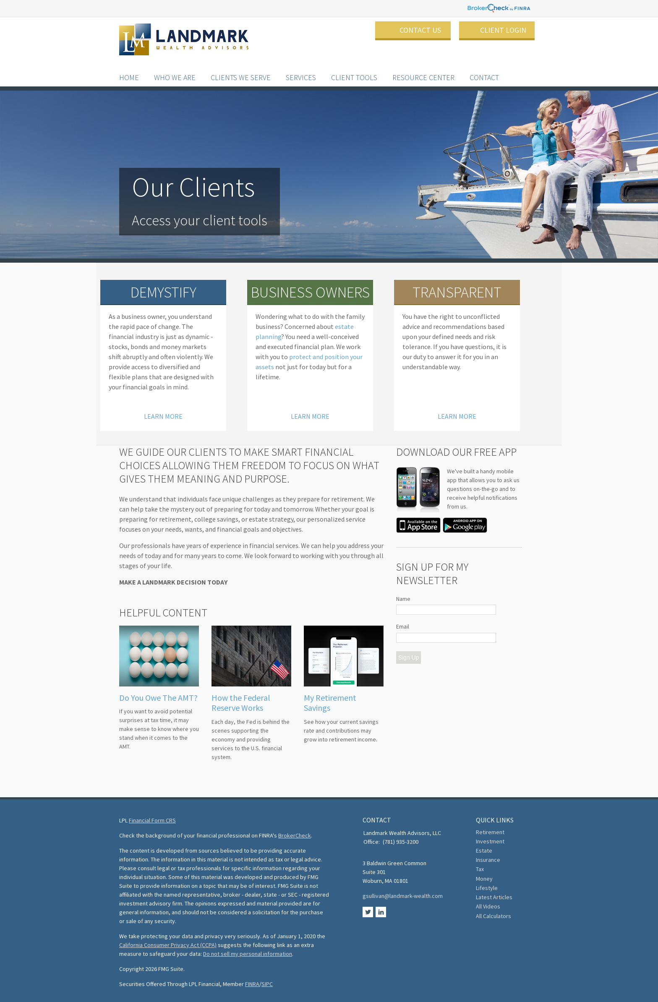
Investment (490, 841)
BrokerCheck (294, 835)
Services (301, 69)
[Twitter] (368, 915)
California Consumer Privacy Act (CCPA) (168, 945)
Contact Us (420, 30)
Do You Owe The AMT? (158, 697)
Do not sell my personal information (247, 954)
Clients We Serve (241, 69)
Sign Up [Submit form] (408, 657)
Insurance (488, 860)
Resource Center (423, 69)
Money (484, 878)
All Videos (488, 906)
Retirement (490, 832)
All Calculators (493, 916)
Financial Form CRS (152, 820)
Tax (480, 869)
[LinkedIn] (381, 915)
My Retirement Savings (330, 702)
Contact (484, 69)
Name (403, 599)
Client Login (503, 30)
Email (402, 626)
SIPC (267, 984)
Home (129, 69)
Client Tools (354, 69)
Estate (484, 850)
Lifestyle (487, 888)
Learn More (163, 415)
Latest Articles (494, 897)
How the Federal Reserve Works (241, 702)
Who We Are (175, 69)
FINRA (252, 984)
